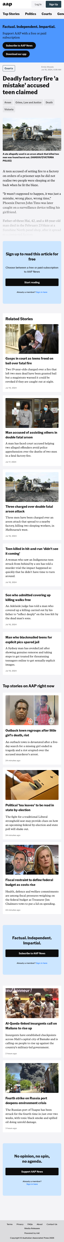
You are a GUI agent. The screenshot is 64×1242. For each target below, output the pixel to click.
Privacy (20, 1224)
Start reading (32, 282)
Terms (9, 1224)
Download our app (16, 54)
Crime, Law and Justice (28, 102)
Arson (7, 102)
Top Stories (11, 13)
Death (49, 102)
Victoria (8, 109)
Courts (47, 13)
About (39, 1224)
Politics (30, 13)
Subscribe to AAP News (19, 45)
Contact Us (52, 1224)
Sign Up (53, 4)
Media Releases (32, 1228)
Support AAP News (32, 1171)
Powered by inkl (32, 1233)
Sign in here (41, 292)
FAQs (30, 1224)
